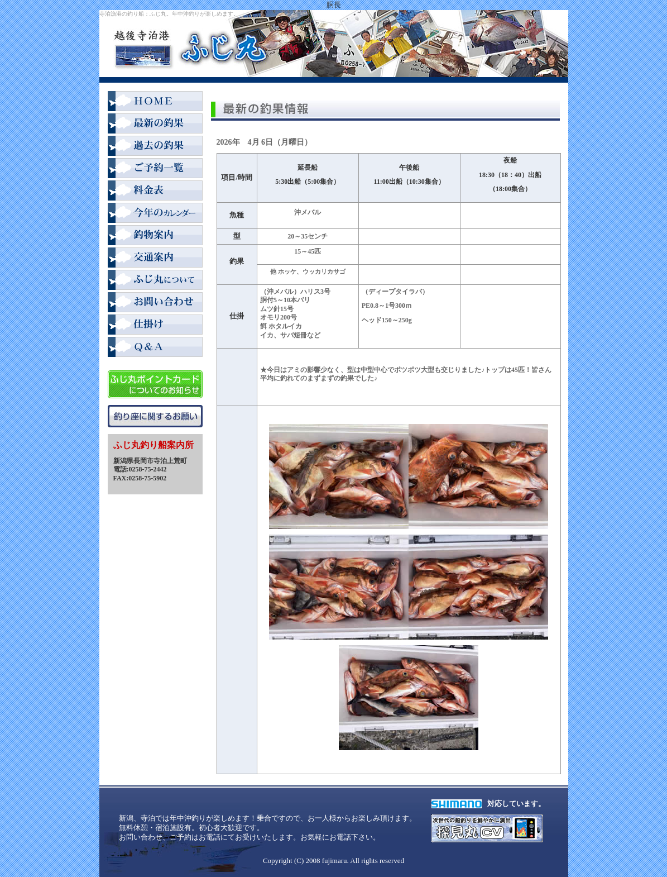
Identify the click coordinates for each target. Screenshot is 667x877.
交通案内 (155, 258)
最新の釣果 (155, 124)
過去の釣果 (155, 147)
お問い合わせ (155, 303)
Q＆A (155, 348)
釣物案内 (155, 236)
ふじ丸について (155, 281)
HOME (155, 102)
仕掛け (155, 325)
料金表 (155, 191)
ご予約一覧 (155, 169)
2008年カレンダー (155, 214)
